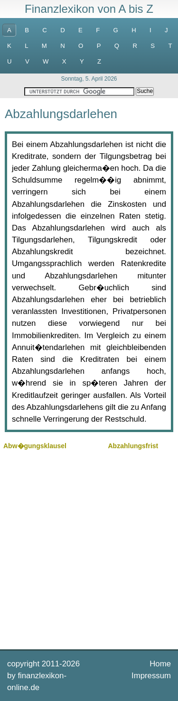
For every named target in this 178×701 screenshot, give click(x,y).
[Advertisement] (89, 548)
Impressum (151, 675)
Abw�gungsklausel (34, 446)
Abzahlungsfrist (133, 446)
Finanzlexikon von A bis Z (89, 8)
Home (160, 663)
